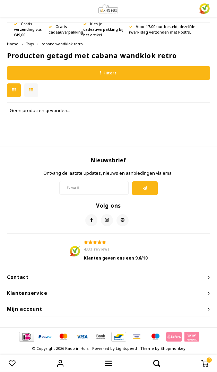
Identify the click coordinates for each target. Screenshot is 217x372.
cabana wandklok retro (62, 44)
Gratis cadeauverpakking (66, 29)
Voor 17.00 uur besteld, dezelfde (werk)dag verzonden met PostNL (162, 29)
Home (12, 44)
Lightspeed (126, 348)
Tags (30, 44)
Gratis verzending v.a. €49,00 (28, 29)
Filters (108, 72)
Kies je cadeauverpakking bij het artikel (103, 29)
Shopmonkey (172, 348)
